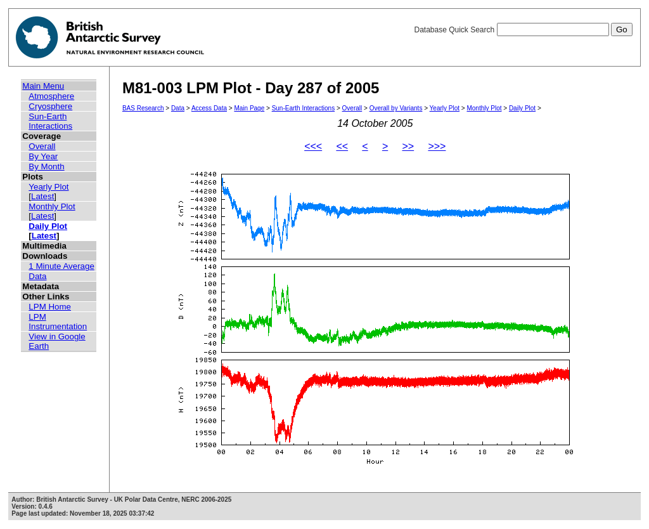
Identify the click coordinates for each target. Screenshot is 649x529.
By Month (46, 166)
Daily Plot (48, 226)
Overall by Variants (396, 108)
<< (342, 146)
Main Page (249, 108)
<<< (313, 146)
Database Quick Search (523, 29)
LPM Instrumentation (58, 321)
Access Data (209, 108)
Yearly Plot (48, 187)
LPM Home (50, 306)
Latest (42, 196)
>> (408, 146)
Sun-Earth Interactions (50, 121)
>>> (437, 146)
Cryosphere (50, 106)
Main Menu (43, 86)
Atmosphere (51, 96)
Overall (42, 146)
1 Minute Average (61, 266)
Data (37, 276)
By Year (43, 156)
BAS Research (143, 108)
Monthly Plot (52, 206)
